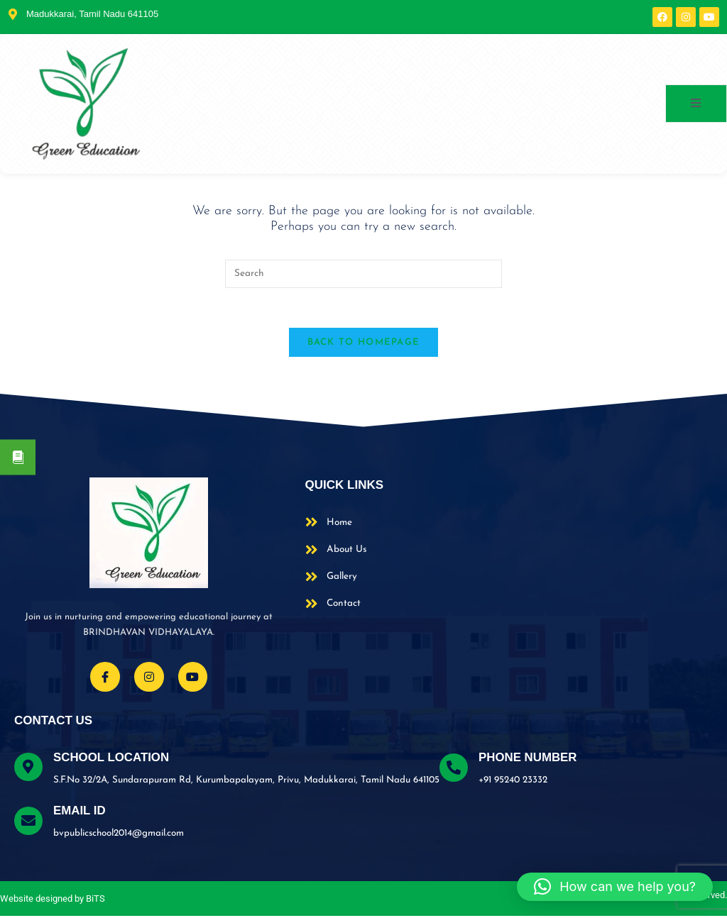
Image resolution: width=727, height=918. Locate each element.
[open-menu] (696, 103)
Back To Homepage (363, 345)
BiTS (95, 900)
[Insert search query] (363, 274)
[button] (615, 887)
